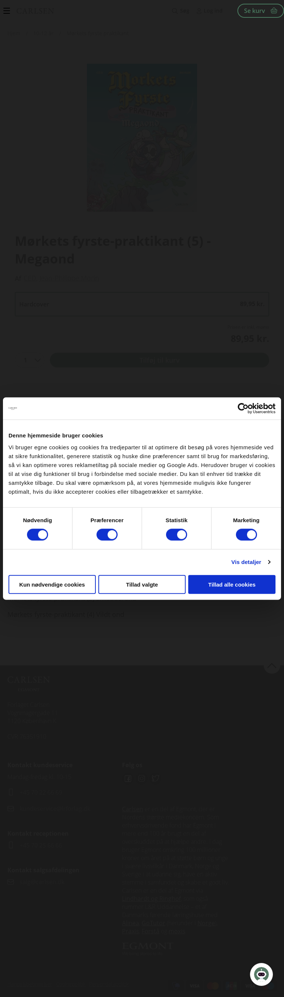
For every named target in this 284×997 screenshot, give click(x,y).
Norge (206, 923)
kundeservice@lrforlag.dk (55, 809)
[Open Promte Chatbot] (261, 974)
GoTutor (153, 923)
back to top (272, 665)
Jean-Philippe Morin (69, 277)
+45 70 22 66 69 (41, 792)
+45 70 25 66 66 (41, 845)
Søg (184, 10)
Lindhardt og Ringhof (151, 898)
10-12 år (43, 33)
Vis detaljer (246, 562)
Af (18, 278)
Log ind (213, 10)
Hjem (13, 33)
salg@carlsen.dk (43, 882)
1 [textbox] (25, 360)
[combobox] (29, 360)
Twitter (155, 779)
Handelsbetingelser (29, 983)
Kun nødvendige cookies (52, 584)
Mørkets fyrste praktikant (98, 33)
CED (30, 277)
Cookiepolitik (70, 983)
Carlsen (132, 809)
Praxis (130, 931)
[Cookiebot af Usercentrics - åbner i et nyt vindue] (243, 408)
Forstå (150, 931)
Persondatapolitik (109, 983)
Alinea (130, 923)
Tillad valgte (142, 584)
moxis (177, 931)
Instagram (142, 779)
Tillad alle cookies (232, 584)
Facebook (128, 779)
